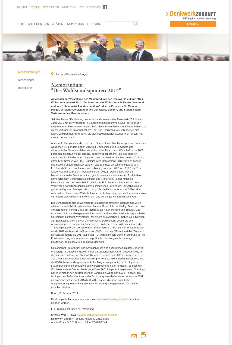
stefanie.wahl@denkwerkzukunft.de (97, 315)
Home (20, 24)
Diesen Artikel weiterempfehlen (134, 335)
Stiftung (94, 24)
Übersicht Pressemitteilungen (71, 74)
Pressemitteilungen (28, 72)
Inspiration (75, 24)
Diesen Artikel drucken (143, 335)
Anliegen (35, 24)
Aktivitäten (54, 24)
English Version (90, 7)
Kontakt (21, 7)
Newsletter (51, 7)
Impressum (69, 7)
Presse (35, 7)
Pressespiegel (25, 80)
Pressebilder (24, 87)
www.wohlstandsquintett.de (112, 299)
